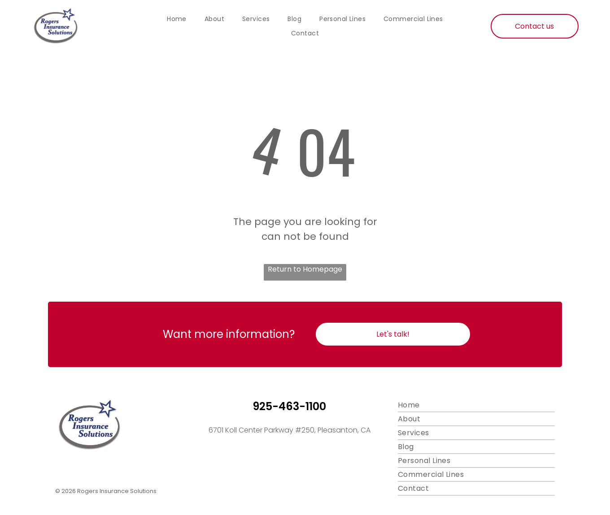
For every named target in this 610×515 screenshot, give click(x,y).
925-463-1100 (289, 406)
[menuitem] (177, 19)
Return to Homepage (305, 269)
